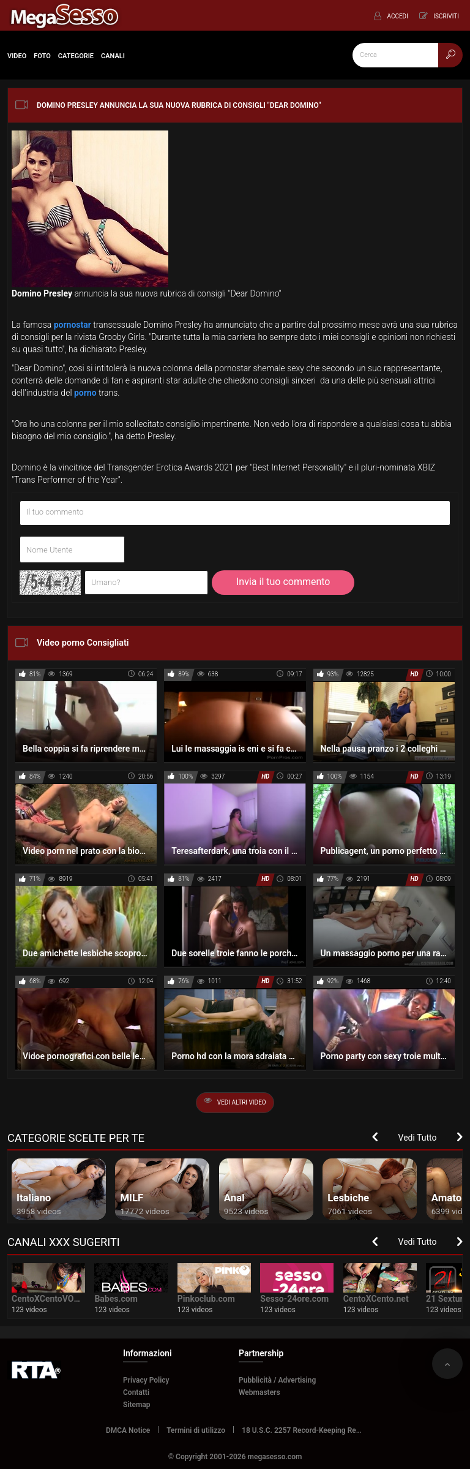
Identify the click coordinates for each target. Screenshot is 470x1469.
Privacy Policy (146, 1380)
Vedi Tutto (417, 1137)
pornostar (72, 325)
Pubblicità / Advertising (277, 1380)
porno (85, 393)
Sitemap (137, 1404)
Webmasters (259, 1392)
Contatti (136, 1392)
